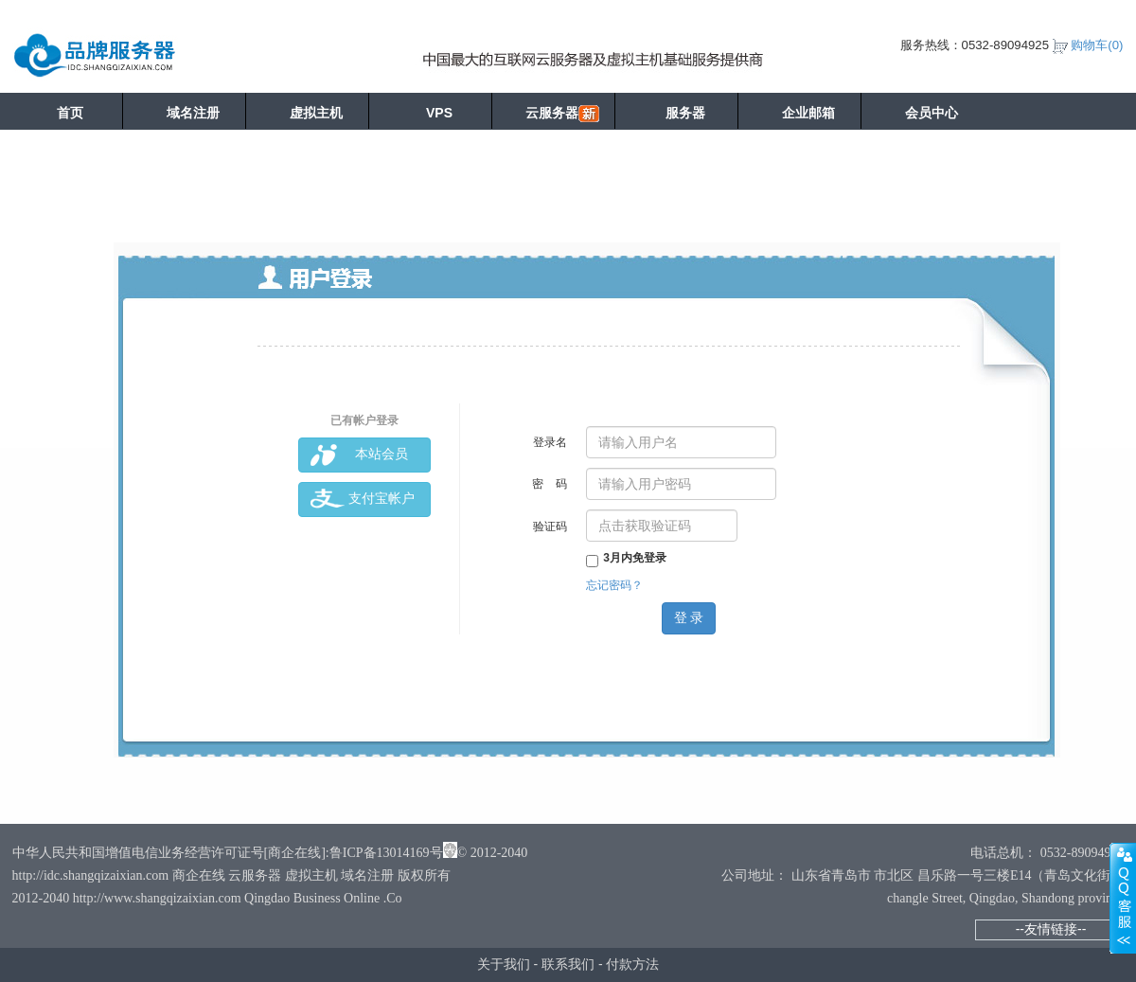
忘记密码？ (614, 585)
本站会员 (359, 455)
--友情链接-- (1051, 929)
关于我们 (503, 964)
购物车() (1097, 45)
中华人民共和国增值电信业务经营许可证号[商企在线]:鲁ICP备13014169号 (227, 853)
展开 (1122, 898)
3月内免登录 (626, 557)
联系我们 (568, 964)
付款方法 (632, 964)
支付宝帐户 (363, 499)
